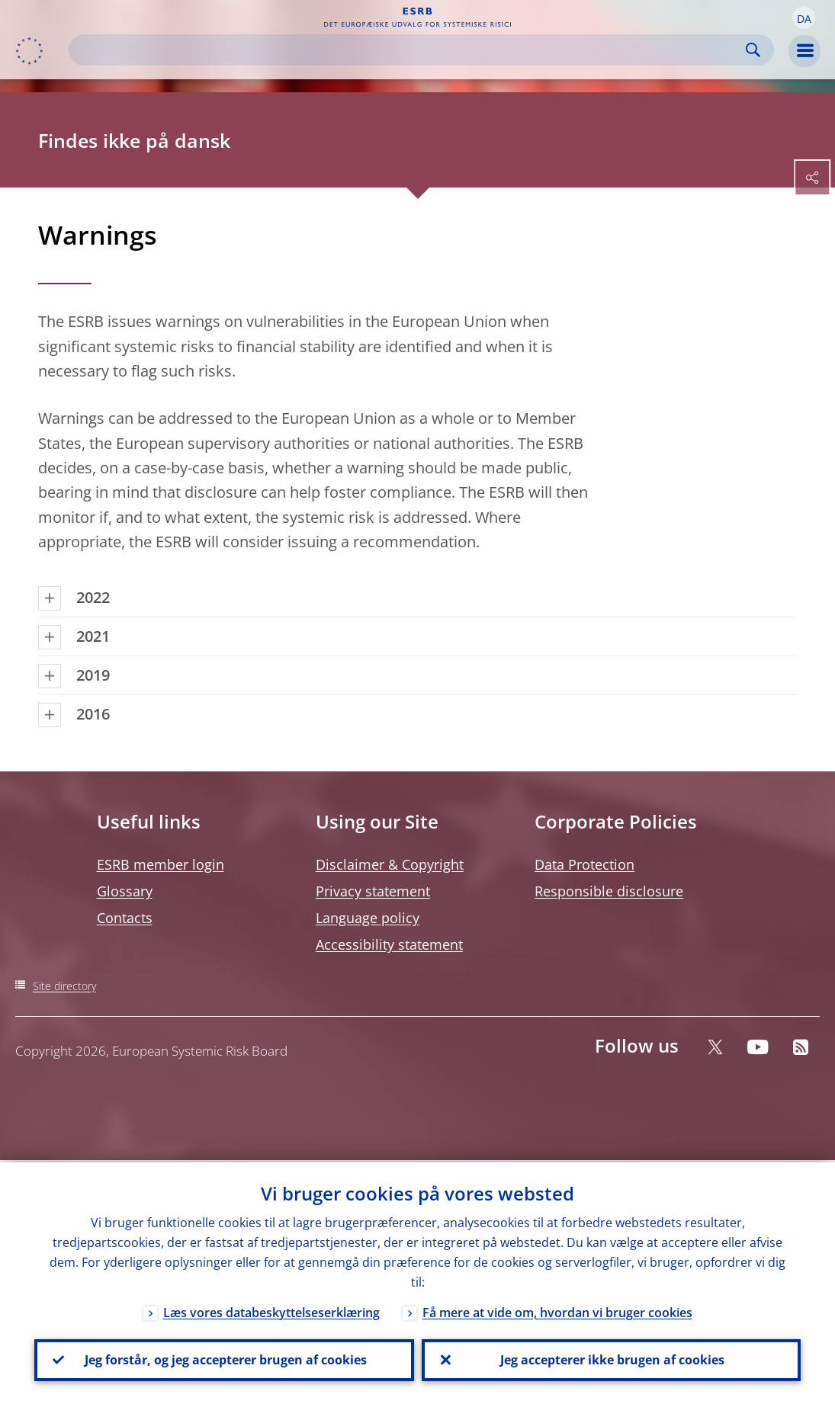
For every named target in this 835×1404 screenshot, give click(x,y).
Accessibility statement (389, 944)
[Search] (409, 50)
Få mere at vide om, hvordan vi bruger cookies (557, 1310)
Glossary (125, 891)
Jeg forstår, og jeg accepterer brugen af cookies (224, 1359)
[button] (803, 17)
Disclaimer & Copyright (390, 864)
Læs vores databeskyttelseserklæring (271, 1310)
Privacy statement (373, 891)
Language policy (367, 918)
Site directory (64, 986)
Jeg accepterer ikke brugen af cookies (611, 1359)
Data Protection (584, 864)
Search (753, 50)
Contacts (125, 918)
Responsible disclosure (609, 891)
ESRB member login (160, 864)
